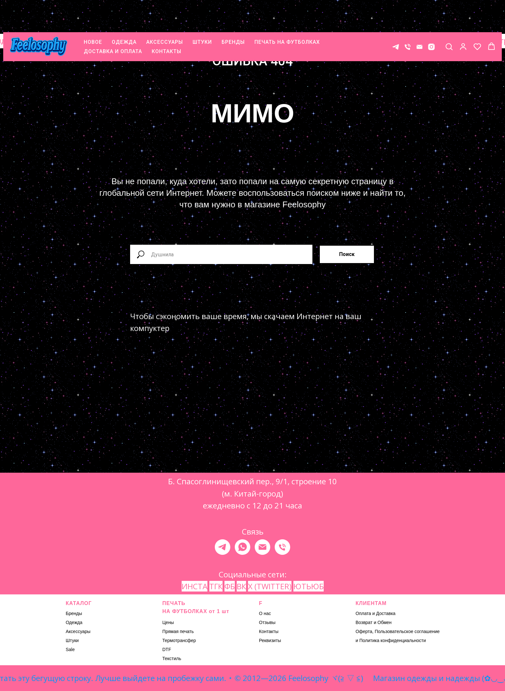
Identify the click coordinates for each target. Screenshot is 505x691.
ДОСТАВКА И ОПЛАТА (113, 22)
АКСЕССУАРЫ (164, 13)
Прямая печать (178, 631)
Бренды (74, 613)
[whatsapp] (242, 547)
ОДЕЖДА (124, 13)
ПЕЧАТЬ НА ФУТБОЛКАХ (287, 13)
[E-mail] (419, 18)
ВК (241, 586)
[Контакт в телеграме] (396, 18)
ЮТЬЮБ (308, 586)
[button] (449, 17)
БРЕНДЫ (233, 13)
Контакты (268, 631)
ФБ (229, 586)
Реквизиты (270, 640)
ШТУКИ (202, 13)
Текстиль (171, 658)
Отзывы (267, 622)
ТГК (216, 586)
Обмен (384, 622)
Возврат (364, 622)
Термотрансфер (179, 640)
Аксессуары (78, 631)
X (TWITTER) (269, 586)
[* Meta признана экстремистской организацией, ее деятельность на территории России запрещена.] (431, 18)
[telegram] (222, 547)
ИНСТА (194, 586)
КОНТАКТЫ (166, 22)
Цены (168, 622)
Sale (70, 649)
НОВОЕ (93, 13)
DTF (166, 649)
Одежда (74, 622)
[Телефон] (408, 18)
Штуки (72, 640)
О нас (265, 613)
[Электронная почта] (262, 547)
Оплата (363, 613)
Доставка (385, 613)
